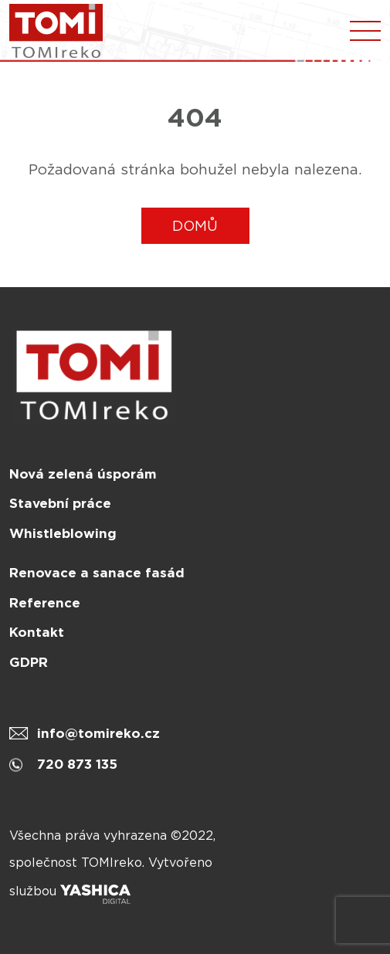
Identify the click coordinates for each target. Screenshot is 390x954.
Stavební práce (60, 503)
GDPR (28, 662)
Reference (44, 603)
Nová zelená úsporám (83, 474)
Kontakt (36, 632)
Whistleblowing (63, 533)
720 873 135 (63, 764)
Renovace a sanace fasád (97, 572)
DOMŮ (195, 226)
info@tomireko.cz (84, 733)
